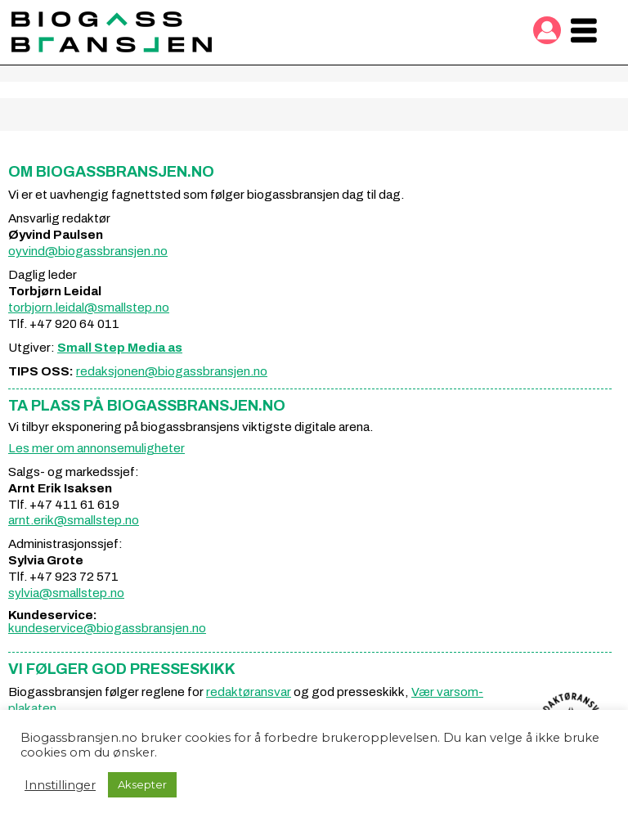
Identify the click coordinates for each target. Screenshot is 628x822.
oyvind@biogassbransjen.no (88, 251)
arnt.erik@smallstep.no (73, 520)
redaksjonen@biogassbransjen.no (171, 371)
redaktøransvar (248, 691)
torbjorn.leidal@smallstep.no (88, 307)
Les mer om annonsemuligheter (96, 448)
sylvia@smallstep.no (66, 593)
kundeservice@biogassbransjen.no (107, 628)
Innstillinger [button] (60, 785)
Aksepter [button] (142, 784)
